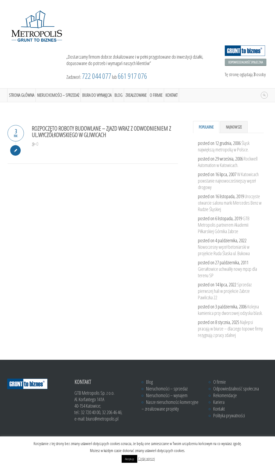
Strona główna (21, 95)
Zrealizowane (136, 95)
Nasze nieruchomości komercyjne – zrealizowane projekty (170, 405)
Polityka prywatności (229, 415)
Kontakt (171, 95)
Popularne (206, 127)
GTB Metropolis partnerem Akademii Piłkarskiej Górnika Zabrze (223, 224)
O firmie (156, 95)
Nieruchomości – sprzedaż (58, 95)
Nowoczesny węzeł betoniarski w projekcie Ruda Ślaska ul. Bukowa (224, 250)
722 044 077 (96, 76)
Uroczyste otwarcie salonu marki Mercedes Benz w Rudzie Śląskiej (230, 202)
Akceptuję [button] (129, 459)
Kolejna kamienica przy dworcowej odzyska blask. (230, 309)
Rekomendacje (225, 395)
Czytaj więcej (146, 458)
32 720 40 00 (90, 412)
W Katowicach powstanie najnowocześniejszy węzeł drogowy (228, 180)
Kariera (219, 402)
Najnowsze (234, 127)
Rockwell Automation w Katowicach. (228, 161)
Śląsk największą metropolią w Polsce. (223, 146)
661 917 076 (132, 76)
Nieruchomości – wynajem (166, 395)
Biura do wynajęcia (96, 95)
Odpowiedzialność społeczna (245, 62)
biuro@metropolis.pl (102, 418)
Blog (118, 95)
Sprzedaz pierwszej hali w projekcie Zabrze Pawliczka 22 (225, 291)
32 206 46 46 (111, 412)
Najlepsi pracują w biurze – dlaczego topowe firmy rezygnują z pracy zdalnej (230, 328)
